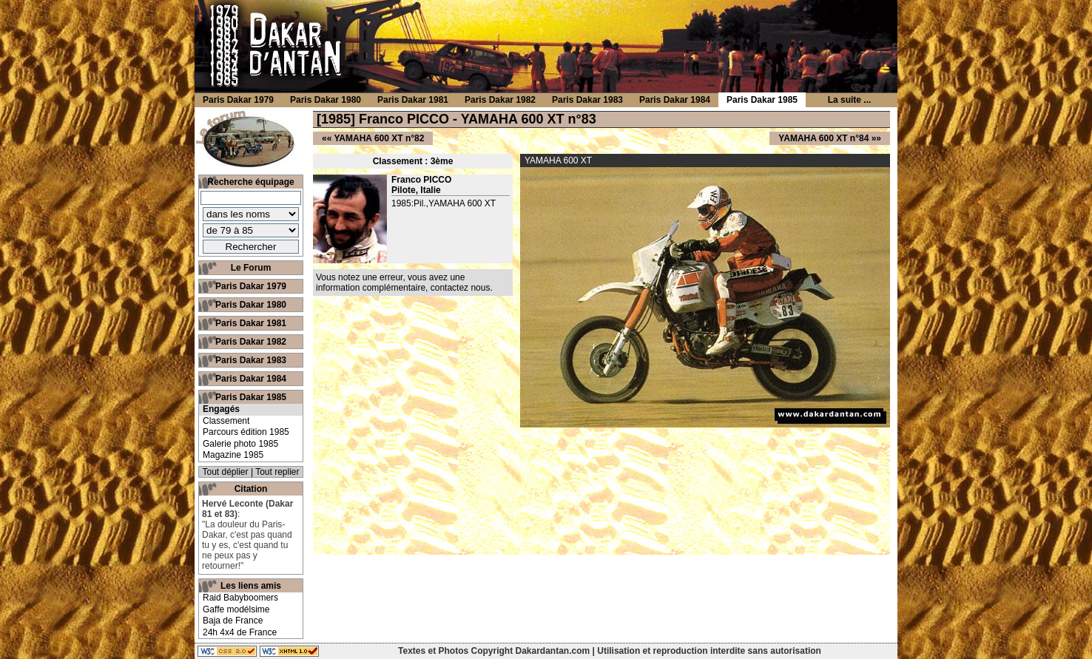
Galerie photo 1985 (240, 444)
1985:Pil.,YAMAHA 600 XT (443, 203)
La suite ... (850, 100)
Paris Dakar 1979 (250, 286)
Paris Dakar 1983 (250, 360)
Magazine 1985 (233, 455)
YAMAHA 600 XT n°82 (379, 138)
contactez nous (461, 288)
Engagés (221, 409)
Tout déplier (226, 472)
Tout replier (277, 472)
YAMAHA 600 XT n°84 (823, 138)
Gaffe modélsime (236, 609)
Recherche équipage (250, 182)
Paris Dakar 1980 (250, 305)
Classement (226, 421)
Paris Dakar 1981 (250, 323)
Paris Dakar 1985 (250, 397)
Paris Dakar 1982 (250, 342)
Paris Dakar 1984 (250, 379)
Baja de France (233, 620)
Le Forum (251, 268)
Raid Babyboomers (240, 597)
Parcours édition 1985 (246, 432)
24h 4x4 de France (240, 632)
